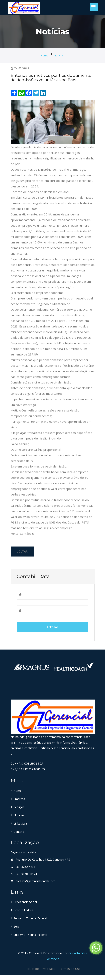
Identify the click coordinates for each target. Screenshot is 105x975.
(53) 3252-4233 (25, 867)
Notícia (58, 55)
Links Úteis (21, 823)
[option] (32, 667)
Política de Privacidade (40, 968)
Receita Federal (24, 910)
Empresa (19, 799)
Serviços (19, 807)
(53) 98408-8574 (26, 874)
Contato (19, 832)
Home (44, 55)
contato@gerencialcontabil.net (35, 881)
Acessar (53, 627)
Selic (16, 926)
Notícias (19, 815)
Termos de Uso (70, 968)
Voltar (22, 551)
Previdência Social (25, 902)
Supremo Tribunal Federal (30, 918)
